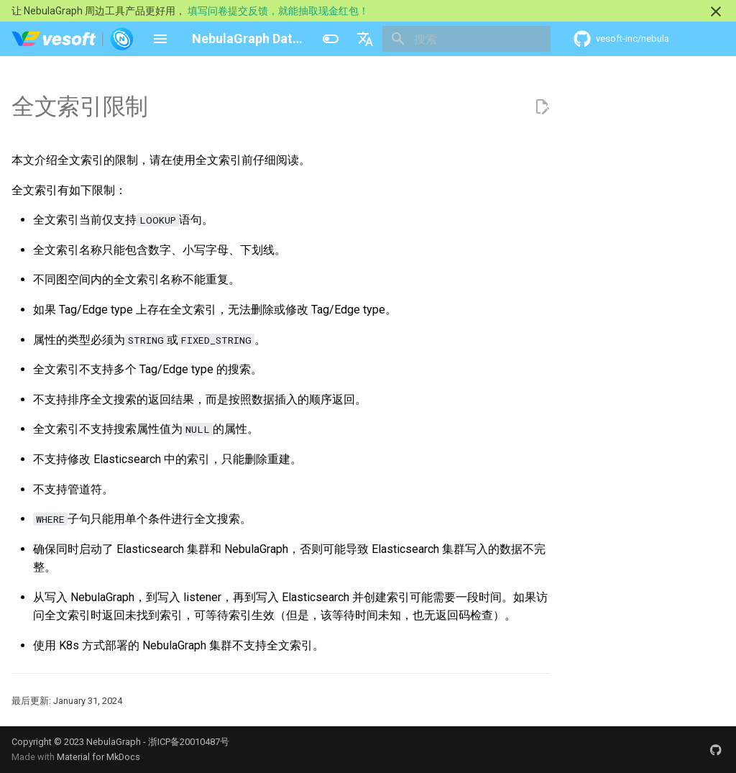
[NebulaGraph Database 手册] (73, 38)
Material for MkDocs (98, 756)
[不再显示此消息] (715, 11)
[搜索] (466, 39)
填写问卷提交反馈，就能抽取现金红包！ (278, 11)
